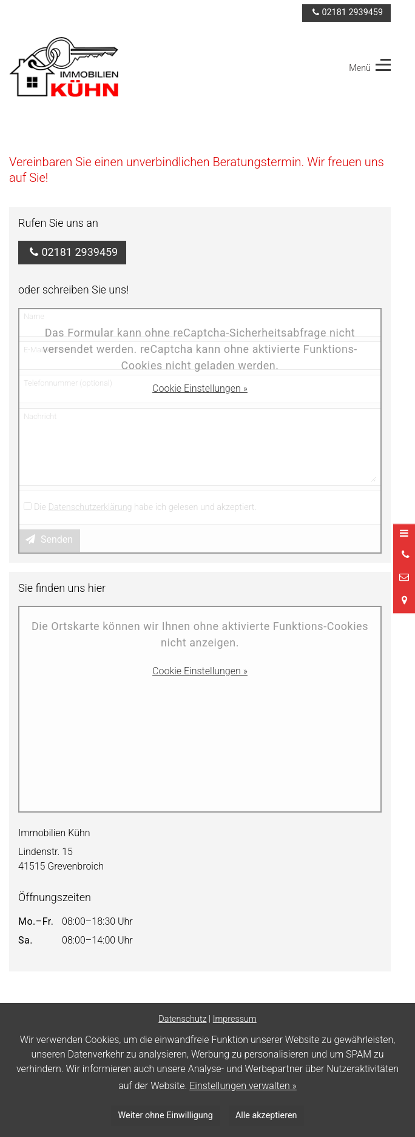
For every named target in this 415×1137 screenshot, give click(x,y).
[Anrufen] (404, 555)
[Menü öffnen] (404, 534)
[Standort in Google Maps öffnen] (404, 601)
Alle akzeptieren (266, 1115)
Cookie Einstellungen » (200, 388)
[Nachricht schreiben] (404, 578)
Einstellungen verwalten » (243, 1086)
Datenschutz (182, 1019)
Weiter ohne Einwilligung (165, 1115)
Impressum (235, 1019)
